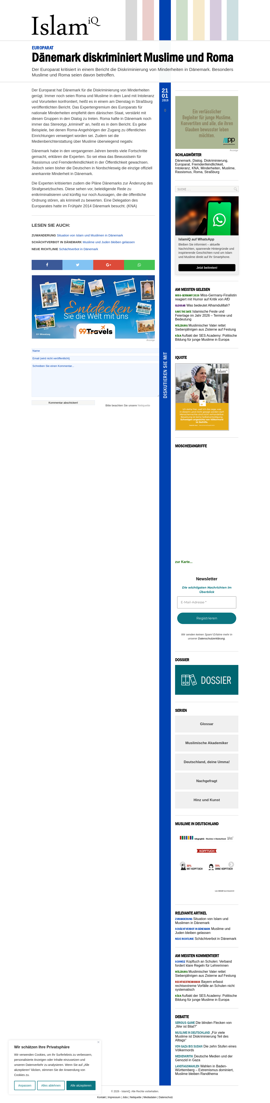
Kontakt (101, 1097)
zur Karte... (184, 562)
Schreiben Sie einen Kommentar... (95, 380)
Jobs (125, 1097)
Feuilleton (215, 20)
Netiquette (144, 405)
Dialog (197, 160)
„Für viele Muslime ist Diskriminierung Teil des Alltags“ (201, 1036)
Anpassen (24, 1085)
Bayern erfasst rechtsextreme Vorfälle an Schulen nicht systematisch (205, 985)
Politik (148, 20)
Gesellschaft (182, 20)
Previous (181, 863)
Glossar (206, 724)
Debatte (232, 20)
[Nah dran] (98, 1042)
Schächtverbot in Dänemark (65, 249)
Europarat (182, 164)
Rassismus (183, 172)
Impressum (114, 1097)
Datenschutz (166, 1097)
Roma (197, 172)
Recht (199, 20)
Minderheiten (210, 168)
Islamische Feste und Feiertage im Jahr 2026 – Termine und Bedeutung (203, 315)
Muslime (228, 168)
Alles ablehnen (51, 1085)
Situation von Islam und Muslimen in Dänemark (77, 235)
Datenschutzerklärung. (211, 638)
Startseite (131, 20)
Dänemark (183, 160)
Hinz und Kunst (207, 800)
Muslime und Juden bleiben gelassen (83, 242)
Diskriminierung (215, 160)
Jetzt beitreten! (206, 267)
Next (230, 863)
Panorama (165, 20)
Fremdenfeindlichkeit (207, 164)
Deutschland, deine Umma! (207, 762)
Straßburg (211, 172)
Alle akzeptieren (81, 1085)
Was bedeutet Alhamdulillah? (202, 305)
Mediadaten (150, 1097)
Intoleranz (182, 168)
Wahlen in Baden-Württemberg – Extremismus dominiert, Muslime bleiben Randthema (204, 1070)
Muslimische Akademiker (206, 743)
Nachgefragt (206, 781)
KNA (195, 168)
